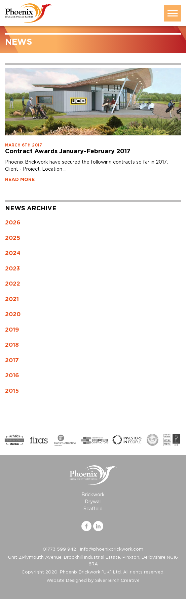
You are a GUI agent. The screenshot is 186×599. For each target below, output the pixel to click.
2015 (12, 391)
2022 (12, 284)
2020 (13, 314)
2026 (13, 222)
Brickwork (93, 495)
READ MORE (20, 179)
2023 (12, 268)
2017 (12, 360)
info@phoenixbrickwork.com (111, 549)
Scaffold (93, 509)
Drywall (93, 502)
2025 (12, 238)
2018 (12, 345)
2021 (12, 299)
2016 (12, 375)
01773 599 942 (59, 549)
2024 (13, 253)
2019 (12, 330)
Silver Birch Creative (117, 581)
